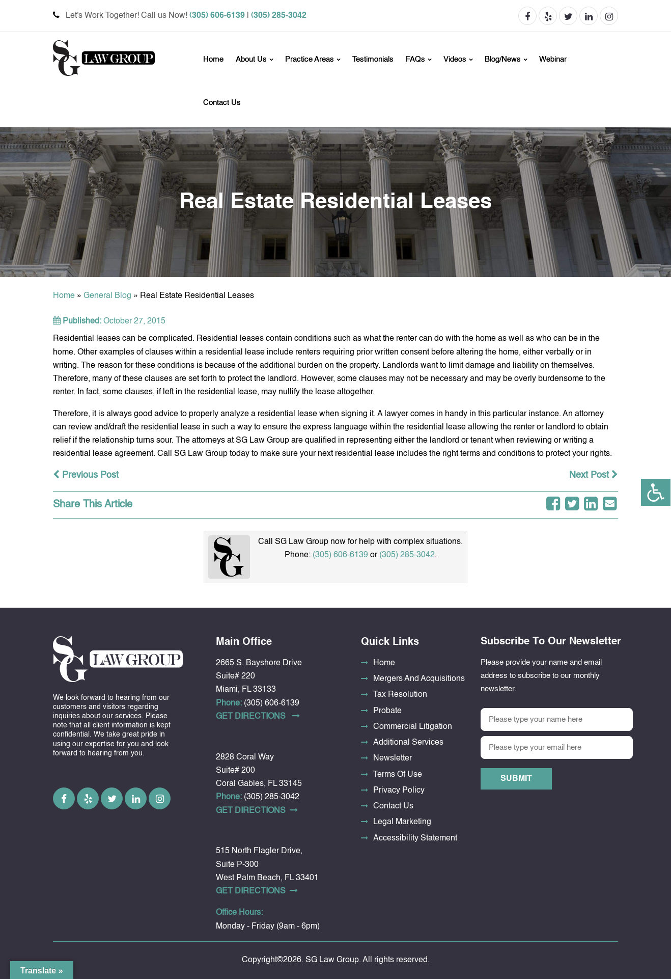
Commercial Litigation (412, 727)
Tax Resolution (400, 695)
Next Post (593, 475)
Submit (516, 779)
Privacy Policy (399, 790)
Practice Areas (309, 59)
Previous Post (86, 475)
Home (213, 59)
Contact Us (222, 102)
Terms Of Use (397, 775)
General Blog (107, 296)
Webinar (553, 59)
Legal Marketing (402, 822)
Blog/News (503, 59)
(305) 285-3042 (278, 16)
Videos (454, 59)
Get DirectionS (258, 716)
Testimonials (373, 59)
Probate (387, 711)
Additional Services (408, 743)
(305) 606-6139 (217, 16)
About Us (251, 59)
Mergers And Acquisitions (419, 679)
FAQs (415, 59)
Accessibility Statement (415, 838)
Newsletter (392, 758)
